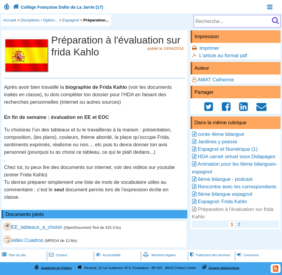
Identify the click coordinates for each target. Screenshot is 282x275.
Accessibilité (108, 255)
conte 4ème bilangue (221, 134)
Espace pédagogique (224, 267)
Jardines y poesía (217, 142)
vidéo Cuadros (27, 240)
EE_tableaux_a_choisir (36, 227)
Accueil (9, 20)
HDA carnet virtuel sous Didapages (236, 156)
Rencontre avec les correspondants (237, 186)
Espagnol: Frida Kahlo (222, 201)
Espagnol (70, 20)
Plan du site (13, 255)
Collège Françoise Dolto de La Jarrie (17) (57, 7)
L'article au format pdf (223, 55)
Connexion (247, 255)
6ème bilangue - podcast (225, 179)
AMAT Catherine (215, 80)
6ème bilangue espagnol (225, 194)
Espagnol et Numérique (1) (228, 149)
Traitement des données (209, 255)
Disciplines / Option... (39, 20)
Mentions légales (159, 255)
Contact (57, 255)
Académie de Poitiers (56, 267)
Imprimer (209, 48)
